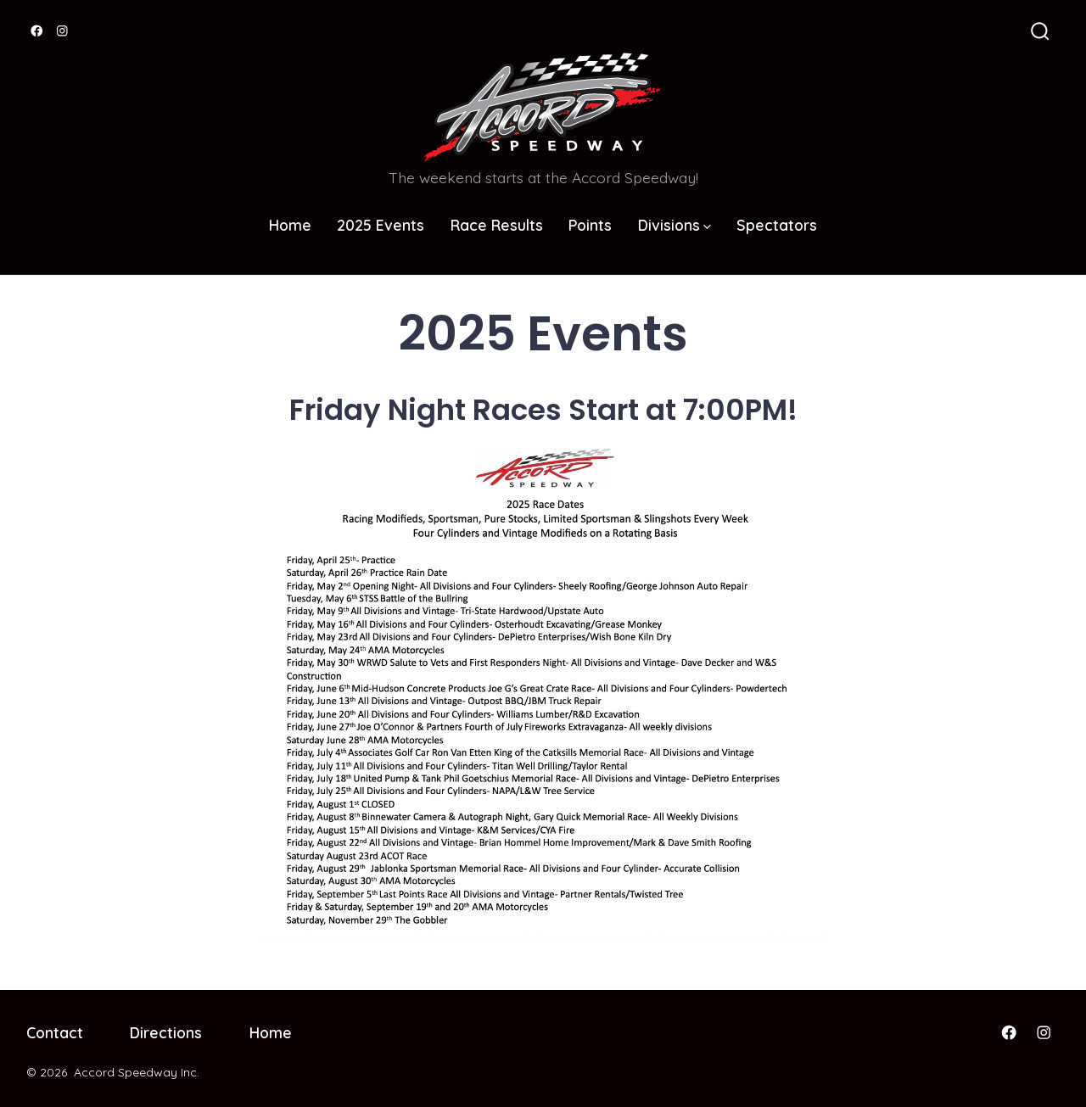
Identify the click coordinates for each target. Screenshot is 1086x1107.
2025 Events (380, 224)
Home (290, 224)
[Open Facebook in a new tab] (37, 31)
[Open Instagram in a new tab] (62, 31)
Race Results (497, 224)
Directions (166, 1032)
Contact (54, 1032)
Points (590, 224)
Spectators (776, 224)
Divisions (674, 224)
